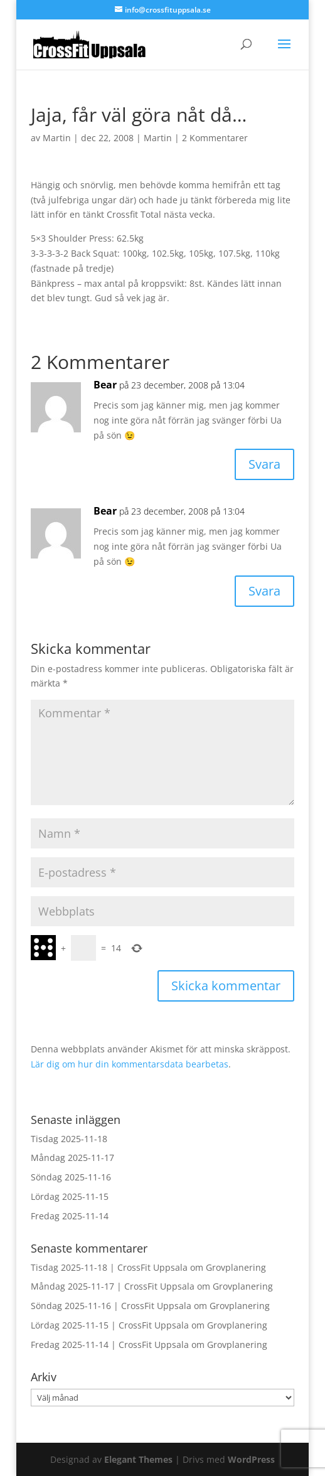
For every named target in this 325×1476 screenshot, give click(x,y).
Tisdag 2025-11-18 (69, 1139)
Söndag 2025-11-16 (71, 1177)
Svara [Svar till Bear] (264, 464)
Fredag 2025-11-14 (70, 1216)
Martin (57, 138)
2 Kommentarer (215, 138)
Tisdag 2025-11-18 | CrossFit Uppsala (109, 1267)
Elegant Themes (138, 1459)
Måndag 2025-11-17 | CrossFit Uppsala (112, 1286)
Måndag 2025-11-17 (72, 1157)
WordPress (251, 1459)
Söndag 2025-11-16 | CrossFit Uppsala (111, 1306)
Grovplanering (236, 1267)
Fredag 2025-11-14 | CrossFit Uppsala (110, 1344)
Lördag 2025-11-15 (70, 1196)
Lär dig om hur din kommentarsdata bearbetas (129, 1064)
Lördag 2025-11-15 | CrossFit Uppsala (110, 1325)
